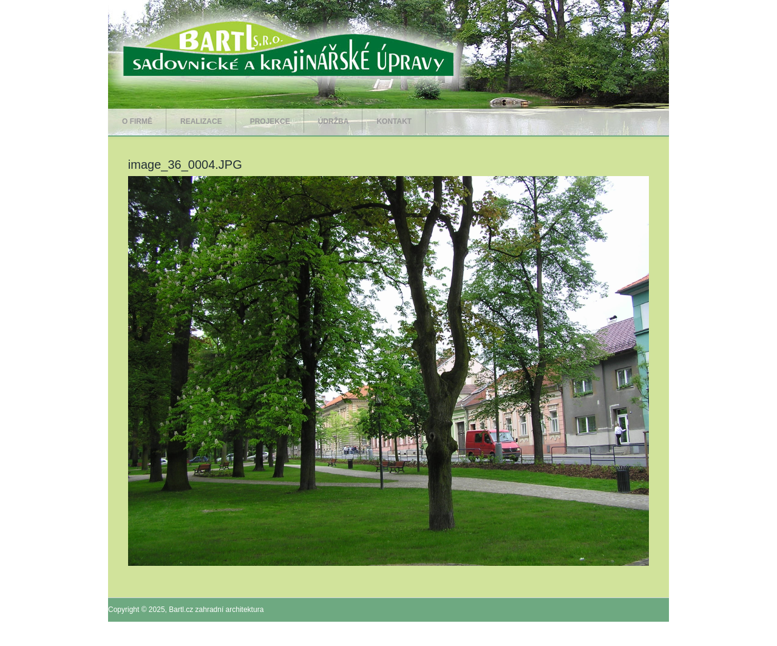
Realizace (201, 121)
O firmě (137, 121)
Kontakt (394, 121)
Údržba (333, 121)
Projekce (270, 121)
